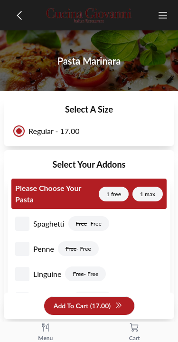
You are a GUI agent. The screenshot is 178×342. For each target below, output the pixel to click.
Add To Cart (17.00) (88, 306)
